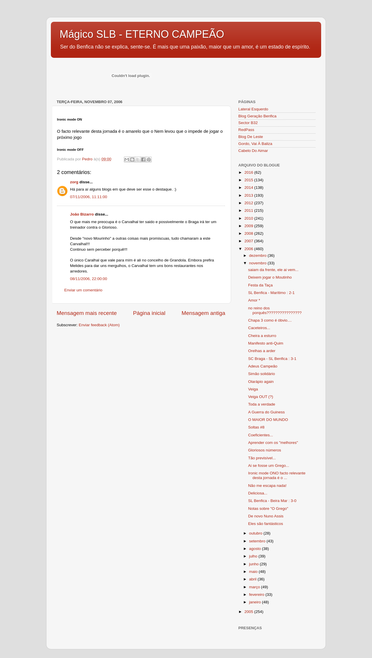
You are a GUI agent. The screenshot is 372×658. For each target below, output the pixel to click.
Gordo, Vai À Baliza (255, 143)
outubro (256, 533)
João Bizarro (82, 214)
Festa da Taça (260, 285)
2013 (249, 195)
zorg (74, 182)
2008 (249, 233)
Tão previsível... (262, 458)
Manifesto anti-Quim (265, 343)
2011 (249, 210)
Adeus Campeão (263, 366)
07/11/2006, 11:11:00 (88, 197)
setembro (258, 541)
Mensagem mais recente (87, 313)
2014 (249, 187)
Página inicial (149, 313)
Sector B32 (248, 123)
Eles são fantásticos (265, 523)
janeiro (255, 602)
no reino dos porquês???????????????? (275, 310)
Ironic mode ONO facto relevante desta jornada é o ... (276, 475)
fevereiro (257, 594)
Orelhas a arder (262, 351)
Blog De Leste (250, 137)
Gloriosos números (264, 450)
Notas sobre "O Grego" (268, 508)
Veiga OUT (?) (260, 397)
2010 (249, 218)
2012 (249, 203)
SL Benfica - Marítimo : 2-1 (271, 293)
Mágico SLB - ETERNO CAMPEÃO (142, 34)
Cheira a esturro (262, 336)
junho (254, 564)
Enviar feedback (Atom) (99, 325)
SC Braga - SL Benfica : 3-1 (272, 358)
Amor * (254, 300)
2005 (249, 611)
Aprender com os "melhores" (273, 442)
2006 (249, 249)
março (255, 587)
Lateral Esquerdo (253, 109)
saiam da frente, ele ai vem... (273, 270)
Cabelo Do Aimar (253, 150)
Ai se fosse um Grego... (268, 465)
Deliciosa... (257, 493)
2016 (249, 172)
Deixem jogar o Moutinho (270, 277)
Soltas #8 (256, 427)
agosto (255, 548)
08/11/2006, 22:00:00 (88, 279)
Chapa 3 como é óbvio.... (270, 320)
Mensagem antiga (203, 313)
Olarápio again (261, 381)
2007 (249, 241)
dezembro (258, 255)
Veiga (253, 389)
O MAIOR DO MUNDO (268, 419)
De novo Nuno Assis (266, 516)
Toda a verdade (261, 404)
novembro (258, 263)
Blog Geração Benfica (257, 116)
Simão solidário (261, 374)
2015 (249, 180)
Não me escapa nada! (267, 485)
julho (253, 556)
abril (253, 579)
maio (254, 571)
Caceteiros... (259, 328)
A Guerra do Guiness (266, 412)
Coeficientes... (260, 435)
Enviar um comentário (83, 290)
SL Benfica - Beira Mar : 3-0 (272, 501)
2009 (249, 226)
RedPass (246, 130)
